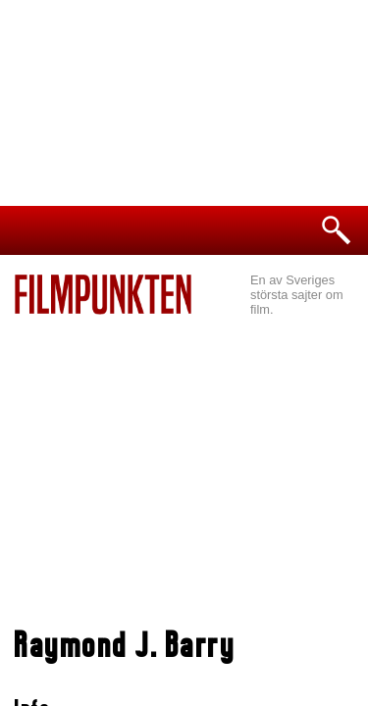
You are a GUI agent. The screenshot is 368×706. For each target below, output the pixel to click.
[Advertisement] (184, 462)
